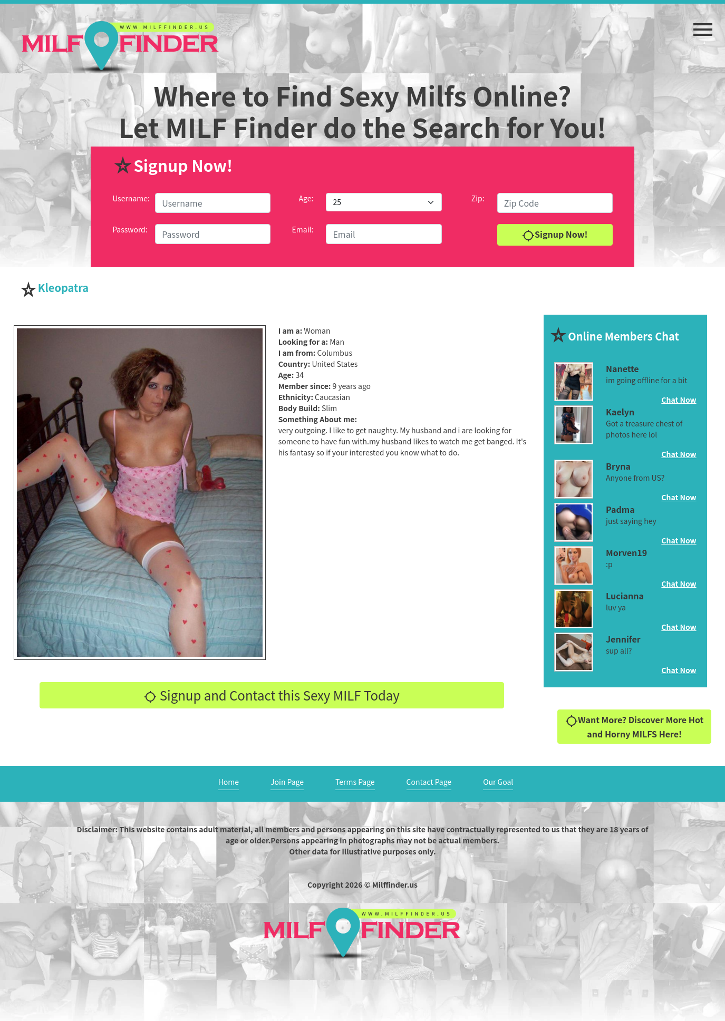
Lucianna (625, 595)
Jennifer (623, 639)
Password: (130, 229)
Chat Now (678, 399)
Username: (131, 198)
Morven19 (626, 552)
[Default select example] (383, 202)
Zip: (478, 198)
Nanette (622, 368)
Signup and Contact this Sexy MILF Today (272, 695)
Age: (306, 198)
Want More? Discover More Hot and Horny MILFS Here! (634, 726)
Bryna (618, 466)
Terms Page (355, 781)
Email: (303, 229)
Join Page (287, 781)
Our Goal (498, 781)
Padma (620, 509)
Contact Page (429, 781)
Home (228, 781)
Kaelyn (620, 411)
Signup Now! (554, 235)
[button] (702, 24)
